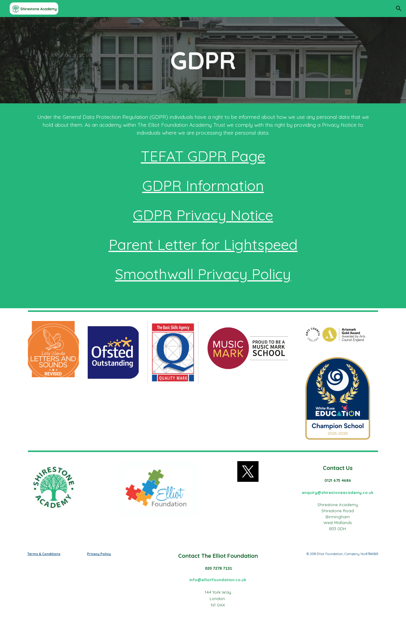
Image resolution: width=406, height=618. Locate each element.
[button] (398, 8)
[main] (203, 60)
